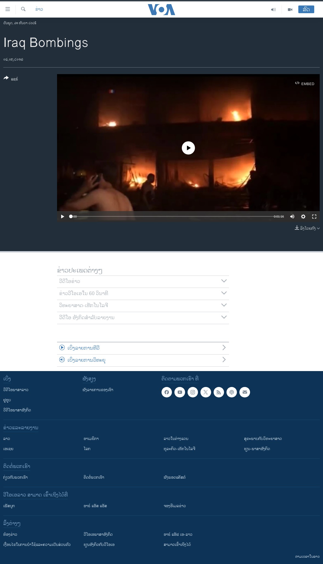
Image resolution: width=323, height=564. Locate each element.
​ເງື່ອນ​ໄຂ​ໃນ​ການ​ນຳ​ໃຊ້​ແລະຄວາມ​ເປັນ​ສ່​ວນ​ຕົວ (37, 545)
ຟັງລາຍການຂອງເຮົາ (98, 390)
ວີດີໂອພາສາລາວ (16, 390)
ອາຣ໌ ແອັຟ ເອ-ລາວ (178, 534)
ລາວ (6, 439)
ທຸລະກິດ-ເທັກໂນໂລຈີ (179, 449)
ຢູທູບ (7, 400)
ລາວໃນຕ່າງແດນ (176, 439)
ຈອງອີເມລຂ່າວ (175, 506)
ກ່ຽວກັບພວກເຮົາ (15, 477)
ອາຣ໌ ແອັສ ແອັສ (95, 506)
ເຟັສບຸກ (9, 506)
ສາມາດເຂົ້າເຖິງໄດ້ (177, 545)
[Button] (11, 79)
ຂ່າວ (39, 9)
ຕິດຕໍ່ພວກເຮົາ (94, 477)
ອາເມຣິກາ (91, 439)
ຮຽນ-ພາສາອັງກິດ (257, 449)
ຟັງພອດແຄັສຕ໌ (175, 477)
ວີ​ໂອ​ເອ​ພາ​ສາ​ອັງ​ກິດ (98, 534)
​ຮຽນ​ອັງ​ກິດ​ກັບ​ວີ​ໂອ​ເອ (99, 545)
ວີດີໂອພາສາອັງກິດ (17, 410)
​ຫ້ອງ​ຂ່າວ (10, 534)
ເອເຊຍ (8, 449)
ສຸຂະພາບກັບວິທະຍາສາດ (263, 439)
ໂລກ (87, 449)
